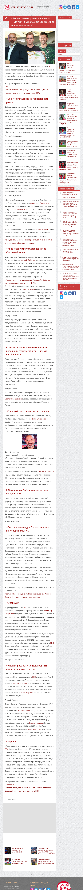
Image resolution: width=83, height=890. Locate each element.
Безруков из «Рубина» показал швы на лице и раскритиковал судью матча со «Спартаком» (68, 106)
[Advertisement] (29, 818)
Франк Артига (27, 692)
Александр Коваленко (39, 203)
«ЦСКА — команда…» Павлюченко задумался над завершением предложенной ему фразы (68, 94)
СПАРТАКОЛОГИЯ (22, 7)
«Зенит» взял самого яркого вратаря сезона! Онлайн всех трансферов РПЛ (46, 862)
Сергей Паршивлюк (13, 399)
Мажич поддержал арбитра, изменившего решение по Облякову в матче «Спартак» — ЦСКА (67, 68)
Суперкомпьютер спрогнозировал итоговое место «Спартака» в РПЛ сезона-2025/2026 (68, 165)
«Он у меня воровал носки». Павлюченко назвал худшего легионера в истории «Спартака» (68, 119)
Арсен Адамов (42, 229)
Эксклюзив (9, 785)
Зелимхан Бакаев (21, 209)
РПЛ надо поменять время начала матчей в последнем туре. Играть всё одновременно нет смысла (68, 81)
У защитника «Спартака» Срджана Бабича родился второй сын (68, 154)
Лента (60, 54)
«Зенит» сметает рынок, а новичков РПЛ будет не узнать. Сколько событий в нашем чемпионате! (33, 22)
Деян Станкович (39, 419)
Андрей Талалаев (20, 683)
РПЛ (50, 67)
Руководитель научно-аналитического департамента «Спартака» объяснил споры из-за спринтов (68, 178)
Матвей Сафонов (28, 260)
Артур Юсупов (24, 710)
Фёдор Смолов (28, 289)
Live (6, 86)
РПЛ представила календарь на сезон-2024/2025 (17, 850)
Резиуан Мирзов (36, 723)
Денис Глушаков (34, 729)
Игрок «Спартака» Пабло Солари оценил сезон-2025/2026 (72, 143)
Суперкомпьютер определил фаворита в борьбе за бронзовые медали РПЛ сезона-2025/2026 (68, 132)
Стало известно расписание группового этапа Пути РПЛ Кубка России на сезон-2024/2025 (46, 851)
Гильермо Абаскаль (46, 472)
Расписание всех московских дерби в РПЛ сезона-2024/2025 (19, 861)
